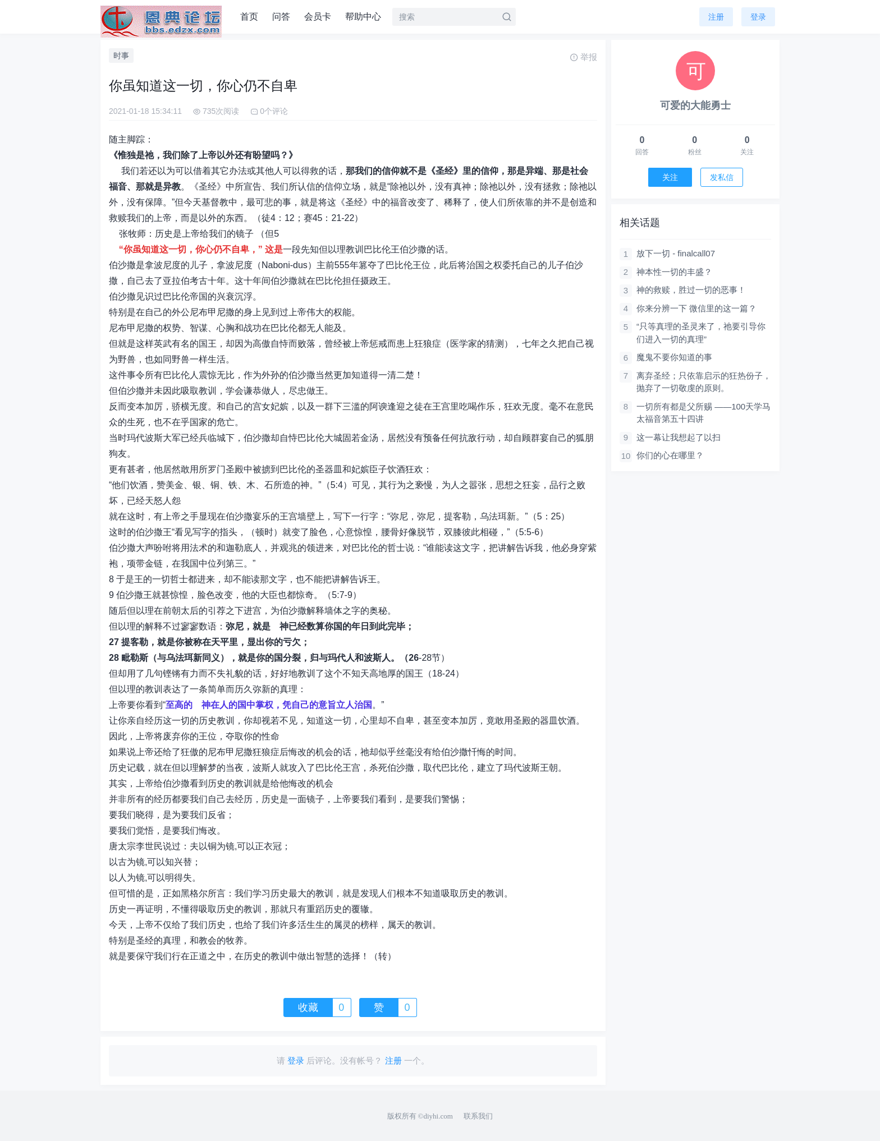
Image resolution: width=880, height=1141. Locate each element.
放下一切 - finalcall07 (675, 253)
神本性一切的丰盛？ (674, 272)
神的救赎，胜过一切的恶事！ (691, 290)
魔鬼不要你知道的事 (674, 357)
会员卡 (317, 16)
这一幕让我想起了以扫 (678, 437)
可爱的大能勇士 (695, 105)
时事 (121, 55)
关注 (670, 177)
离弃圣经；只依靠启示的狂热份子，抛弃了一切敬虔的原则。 (703, 382)
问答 (281, 16)
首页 (249, 16)
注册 (716, 16)
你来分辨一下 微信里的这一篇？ (696, 308)
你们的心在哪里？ (670, 455)
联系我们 (478, 1116)
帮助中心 (363, 16)
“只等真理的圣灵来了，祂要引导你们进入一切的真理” (701, 332)
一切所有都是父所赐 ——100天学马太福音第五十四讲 (703, 413)
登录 (758, 16)
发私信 (722, 177)
